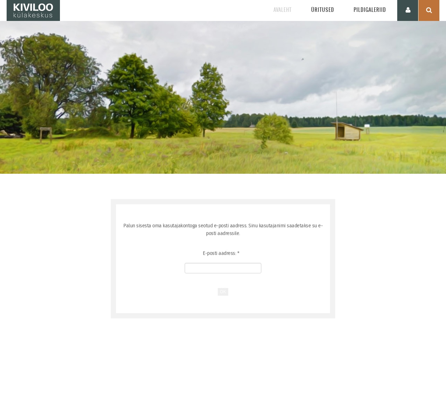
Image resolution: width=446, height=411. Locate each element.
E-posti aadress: (221, 257)
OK (223, 295)
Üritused (322, 9)
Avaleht (283, 9)
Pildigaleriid (370, 9)
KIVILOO (33, 10)
